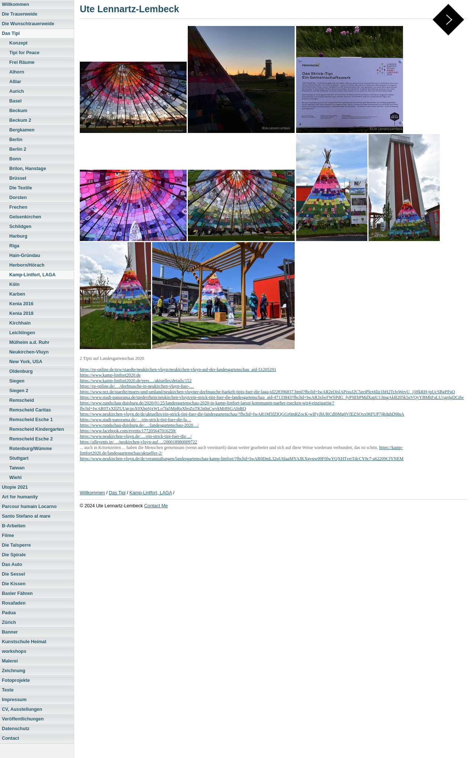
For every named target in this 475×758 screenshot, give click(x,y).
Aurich (16, 91)
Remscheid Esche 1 (31, 419)
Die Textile (20, 188)
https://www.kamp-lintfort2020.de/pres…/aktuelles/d (127, 380)
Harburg (18, 236)
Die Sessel (13, 574)
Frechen (18, 207)
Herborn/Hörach (27, 265)
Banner (10, 632)
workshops (14, 651)
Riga (14, 245)
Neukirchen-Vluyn (29, 352)
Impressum (14, 699)
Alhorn (16, 72)
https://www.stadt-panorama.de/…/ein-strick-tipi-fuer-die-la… (135, 419)
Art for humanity (20, 497)
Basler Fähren (17, 593)
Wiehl (15, 477)
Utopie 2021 (15, 487)
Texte (8, 690)
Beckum (18, 110)
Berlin (15, 139)
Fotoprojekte (16, 680)
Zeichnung (13, 670)
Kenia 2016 (21, 303)
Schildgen (20, 226)
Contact (10, 738)
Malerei (10, 661)
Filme (8, 535)
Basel (15, 101)
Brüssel (17, 178)
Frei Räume (22, 62)
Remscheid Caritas (30, 410)
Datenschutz (15, 728)
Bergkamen (22, 130)
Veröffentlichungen (23, 719)
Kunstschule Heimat (24, 641)
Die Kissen (14, 583)
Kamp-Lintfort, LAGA (32, 274)
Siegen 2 (18, 390)
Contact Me (156, 505)
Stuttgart (19, 458)
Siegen (16, 381)
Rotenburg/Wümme (30, 448)
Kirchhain (20, 323)
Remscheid (21, 400)
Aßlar (15, 81)
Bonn (15, 159)
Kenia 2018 (21, 313)
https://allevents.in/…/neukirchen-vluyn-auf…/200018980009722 (138, 442)
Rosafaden (14, 603)
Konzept (18, 43)
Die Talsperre (16, 545)
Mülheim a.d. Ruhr (29, 342)
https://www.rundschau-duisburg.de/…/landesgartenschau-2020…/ (139, 425)
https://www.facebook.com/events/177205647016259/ (128, 430)
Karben (17, 294)
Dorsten (18, 197)
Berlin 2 (17, 149)
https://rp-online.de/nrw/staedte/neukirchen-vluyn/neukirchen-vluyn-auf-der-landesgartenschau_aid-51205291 (178, 369)
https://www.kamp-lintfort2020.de (110, 375)
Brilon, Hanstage (27, 168)
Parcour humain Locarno (29, 506)
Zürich (9, 622)
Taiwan (16, 468)
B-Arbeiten (14, 525)
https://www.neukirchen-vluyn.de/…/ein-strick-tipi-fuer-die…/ (136, 436)
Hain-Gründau (24, 255)
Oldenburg (21, 371)
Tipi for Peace (24, 52)
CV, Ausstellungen (22, 709)
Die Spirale (14, 554)
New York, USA (25, 361)
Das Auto (12, 564)
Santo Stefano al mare (26, 516)
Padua (9, 612)
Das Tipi (11, 33)
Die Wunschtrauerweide (28, 23)
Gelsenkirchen (25, 216)
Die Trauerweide (19, 14)
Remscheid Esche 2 (31, 439)
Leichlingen (22, 332)
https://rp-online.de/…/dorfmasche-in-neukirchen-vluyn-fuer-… (137, 386)
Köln (14, 284)
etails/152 (183, 380)
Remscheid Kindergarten (36, 429)
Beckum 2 (20, 120)
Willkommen (15, 4)
